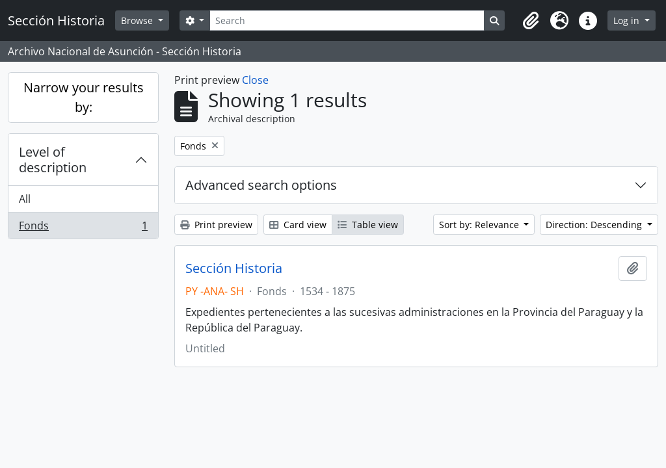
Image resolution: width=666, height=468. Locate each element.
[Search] (346, 20)
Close (255, 80)
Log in (627, 20)
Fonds (83, 228)
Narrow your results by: (83, 97)
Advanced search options (261, 185)
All (25, 199)
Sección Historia (233, 268)
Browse (138, 20)
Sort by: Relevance (480, 224)
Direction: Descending (595, 224)
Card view (297, 224)
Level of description (53, 159)
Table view (368, 224)
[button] (530, 20)
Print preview (216, 224)
